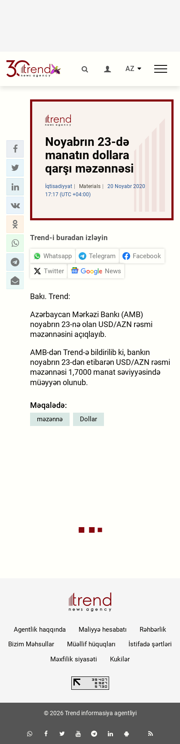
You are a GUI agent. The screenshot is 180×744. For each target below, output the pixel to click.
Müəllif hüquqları (91, 644)
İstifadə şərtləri (150, 644)
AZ (129, 68)
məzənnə (50, 419)
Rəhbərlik (153, 629)
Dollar (88, 419)
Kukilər (120, 659)
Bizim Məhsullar (31, 644)
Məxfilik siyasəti (73, 659)
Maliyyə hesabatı (103, 629)
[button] (15, 148)
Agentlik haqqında (40, 629)
